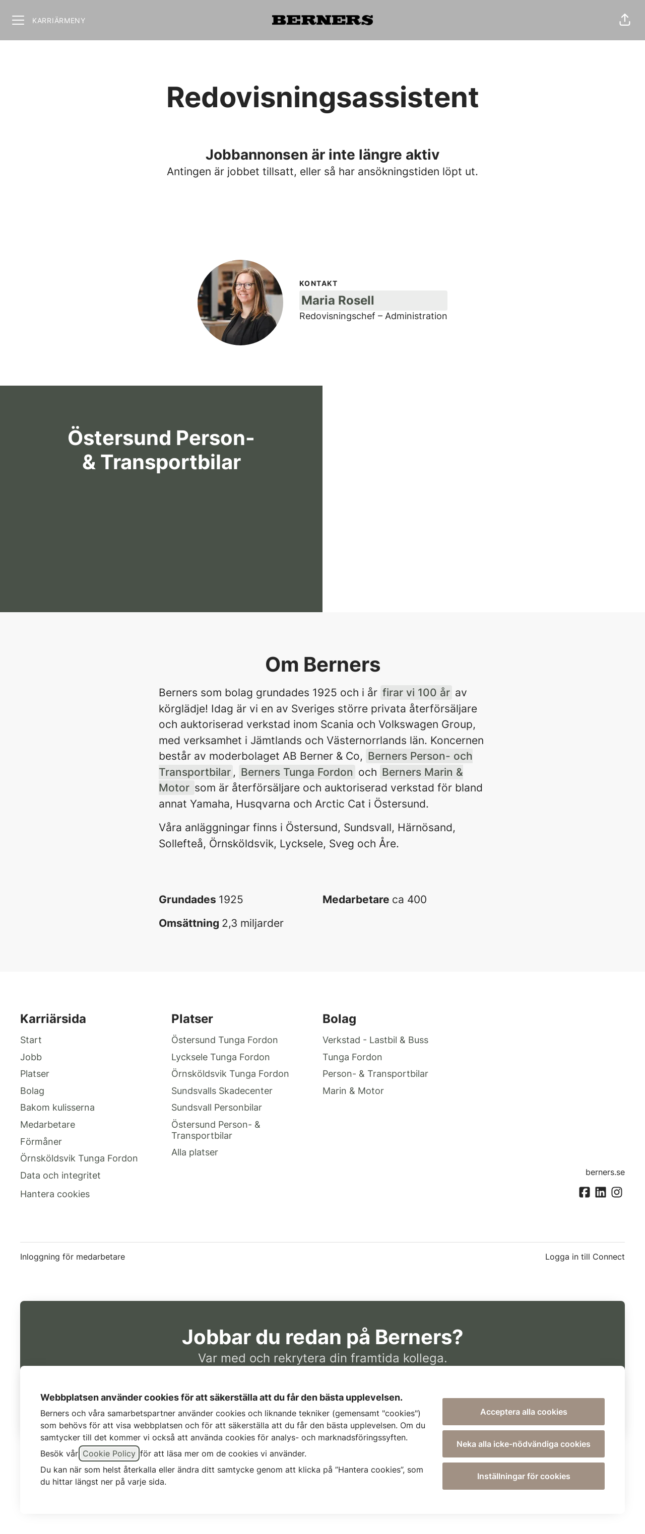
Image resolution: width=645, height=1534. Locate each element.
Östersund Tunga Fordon (224, 1040)
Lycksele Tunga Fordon (220, 1057)
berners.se (605, 1172)
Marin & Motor (353, 1090)
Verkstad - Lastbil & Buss (375, 1040)
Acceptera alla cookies (523, 1412)
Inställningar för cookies (523, 1476)
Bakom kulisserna (57, 1107)
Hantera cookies (55, 1194)
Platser (34, 1073)
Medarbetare (47, 1124)
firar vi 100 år (416, 692)
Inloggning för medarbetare (72, 1257)
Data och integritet (60, 1175)
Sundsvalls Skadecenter (222, 1090)
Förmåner (41, 1141)
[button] (625, 20)
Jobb (31, 1057)
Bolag (32, 1090)
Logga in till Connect (585, 1257)
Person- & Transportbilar (375, 1073)
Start (31, 1040)
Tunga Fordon (352, 1057)
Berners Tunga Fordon (297, 772)
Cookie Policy (109, 1453)
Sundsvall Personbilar (216, 1107)
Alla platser (194, 1152)
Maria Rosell (337, 300)
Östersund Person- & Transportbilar (216, 1130)
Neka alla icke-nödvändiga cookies (524, 1444)
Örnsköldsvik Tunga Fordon (79, 1158)
